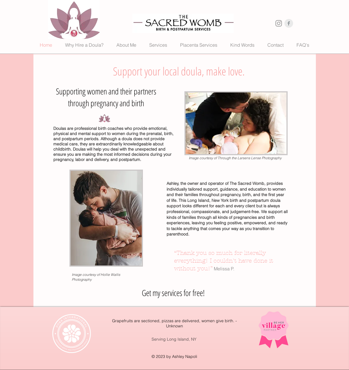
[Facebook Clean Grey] (288, 23)
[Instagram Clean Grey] (278, 23)
